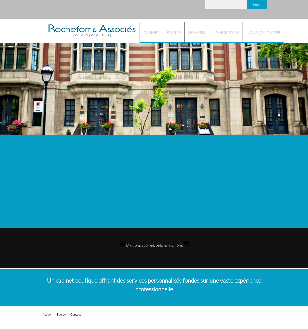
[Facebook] (190, 6)
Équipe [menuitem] (61, 314)
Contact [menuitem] (75, 314)
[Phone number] (169, 6)
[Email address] (176, 6)
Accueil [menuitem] (47, 314)
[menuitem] (151, 32)
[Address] (183, 6)
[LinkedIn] (197, 6)
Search (257, 4)
